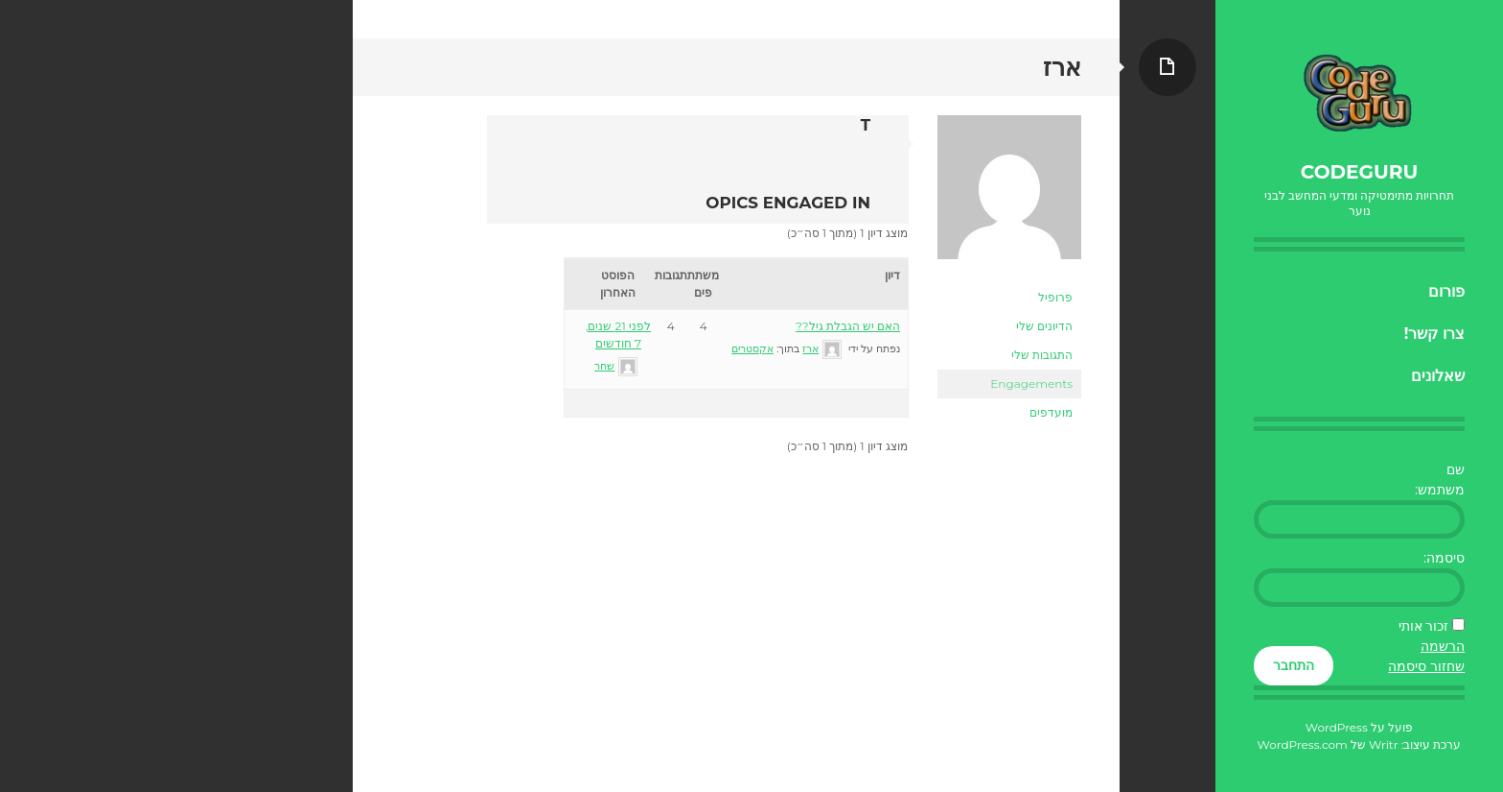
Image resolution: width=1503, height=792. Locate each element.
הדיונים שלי (1044, 326)
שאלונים (1438, 376)
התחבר (1293, 665)
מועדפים (1051, 412)
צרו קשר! (1434, 333)
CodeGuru (1359, 171)
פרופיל (1055, 297)
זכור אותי (1424, 626)
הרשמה (1443, 646)
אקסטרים (752, 348)
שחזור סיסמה (1426, 666)
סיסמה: (1444, 557)
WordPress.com (1303, 744)
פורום (1446, 291)
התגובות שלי (1042, 355)
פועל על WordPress (1359, 727)
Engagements (1031, 383)
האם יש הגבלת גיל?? (848, 326)
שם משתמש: (1440, 479)
